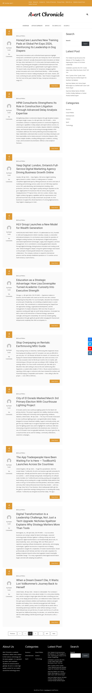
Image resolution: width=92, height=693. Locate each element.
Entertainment (37, 26)
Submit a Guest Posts (79, 2)
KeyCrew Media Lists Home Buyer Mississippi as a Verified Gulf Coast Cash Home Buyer (77, 85)
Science (66, 26)
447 (47, 633)
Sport (47, 26)
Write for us (69, 2)
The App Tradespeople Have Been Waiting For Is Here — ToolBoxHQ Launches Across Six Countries (36, 461)
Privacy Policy (61, 2)
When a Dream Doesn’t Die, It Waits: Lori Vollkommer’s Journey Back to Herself (37, 584)
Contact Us (42, 2)
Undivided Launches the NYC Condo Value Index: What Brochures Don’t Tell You (77, 70)
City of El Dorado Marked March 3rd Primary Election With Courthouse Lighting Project (37, 402)
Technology (56, 26)
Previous (12, 633)
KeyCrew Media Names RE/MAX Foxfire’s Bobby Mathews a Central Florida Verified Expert (76, 93)
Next (53, 633)
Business (26, 26)
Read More (54, 86)
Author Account (33, 4)
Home (30, 2)
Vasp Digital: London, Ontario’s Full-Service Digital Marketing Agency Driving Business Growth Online (37, 169)
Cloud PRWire (21, 36)
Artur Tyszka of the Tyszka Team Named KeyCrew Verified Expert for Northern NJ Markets (76, 78)
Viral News (47, 690)
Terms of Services (51, 2)
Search (68, 40)
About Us (35, 2)
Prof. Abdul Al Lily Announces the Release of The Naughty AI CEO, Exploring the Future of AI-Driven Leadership (57, 654)
